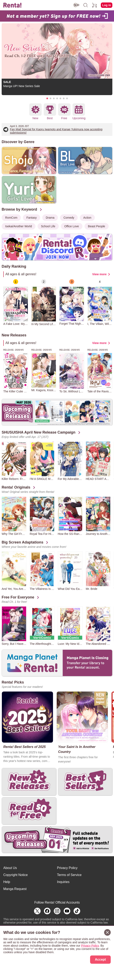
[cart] (95, 5)
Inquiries (63, 882)
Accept (100, 959)
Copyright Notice (15, 875)
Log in (106, 5)
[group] (15, 302)
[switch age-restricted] (76, 5)
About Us (10, 868)
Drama (50, 217)
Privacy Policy (67, 868)
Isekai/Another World (18, 226)
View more (99, 274)
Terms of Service (69, 875)
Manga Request (15, 889)
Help (6, 882)
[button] (47, 98)
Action (87, 217)
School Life (48, 226)
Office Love (71, 226)
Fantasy (31, 217)
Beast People (96, 226)
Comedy (68, 217)
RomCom (11, 217)
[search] (85, 5)
